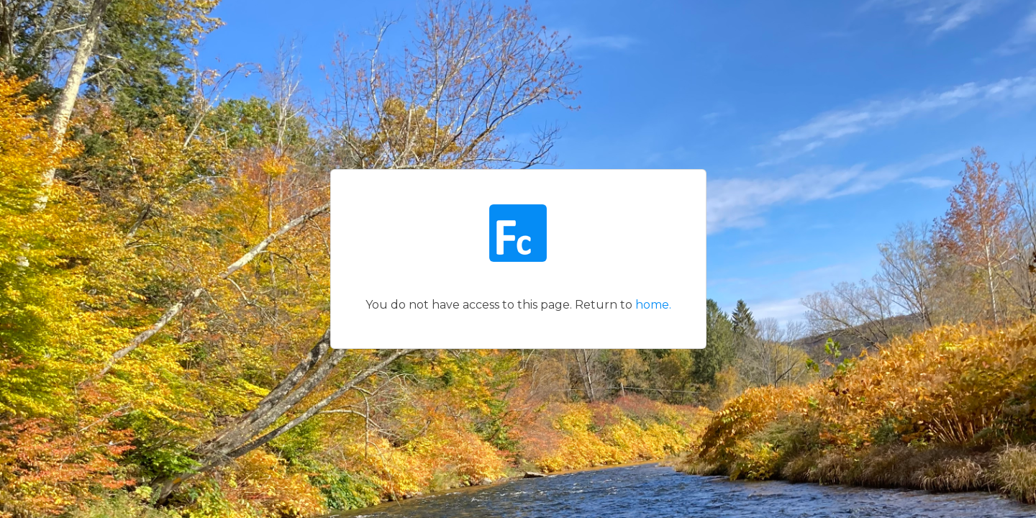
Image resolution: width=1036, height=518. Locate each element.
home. (653, 305)
